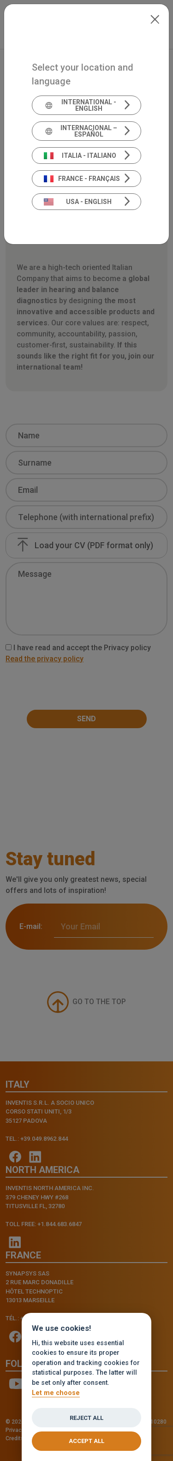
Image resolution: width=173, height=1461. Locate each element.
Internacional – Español (81, 131)
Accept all (86, 1440)
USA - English (78, 201)
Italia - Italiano (80, 155)
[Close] (155, 18)
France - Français (82, 178)
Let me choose (56, 1393)
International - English (80, 105)
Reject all (86, 1417)
